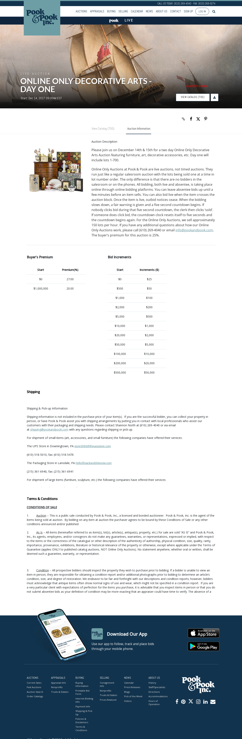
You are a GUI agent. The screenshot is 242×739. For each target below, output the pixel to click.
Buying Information (81, 684)
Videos (127, 700)
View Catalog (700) (192, 97)
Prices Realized (108, 699)
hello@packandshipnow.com (94, 463)
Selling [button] (123, 11)
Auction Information (138, 128)
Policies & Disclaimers (81, 720)
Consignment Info (107, 684)
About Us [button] (161, 11)
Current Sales (34, 682)
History (152, 682)
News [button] (149, 11)
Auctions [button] (81, 11)
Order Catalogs (35, 696)
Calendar (137, 11)
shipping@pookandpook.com (49, 429)
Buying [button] (111, 11)
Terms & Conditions (81, 728)
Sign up (188, 11)
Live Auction (36, 73)
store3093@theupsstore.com (92, 446)
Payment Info (82, 706)
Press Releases (132, 687)
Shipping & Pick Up (83, 712)
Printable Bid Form (82, 692)
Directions (154, 691)
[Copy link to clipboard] (183, 118)
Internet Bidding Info (84, 700)
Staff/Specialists (156, 687)
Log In (202, 11)
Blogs (127, 691)
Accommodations (157, 696)
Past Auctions (34, 687)
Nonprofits (56, 687)
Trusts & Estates (59, 691)
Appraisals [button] (97, 11)
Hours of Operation (154, 702)
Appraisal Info (58, 682)
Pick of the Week (133, 696)
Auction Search (35, 691)
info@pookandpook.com (194, 230)
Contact (175, 11)
